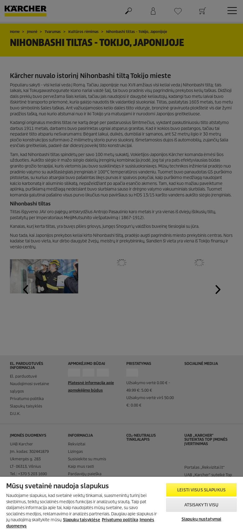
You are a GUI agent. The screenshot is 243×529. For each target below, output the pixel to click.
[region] (121, 503)
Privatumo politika (120, 519)
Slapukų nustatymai (201, 519)
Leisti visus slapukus (201, 490)
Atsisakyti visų (201, 505)
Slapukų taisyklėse (81, 519)
